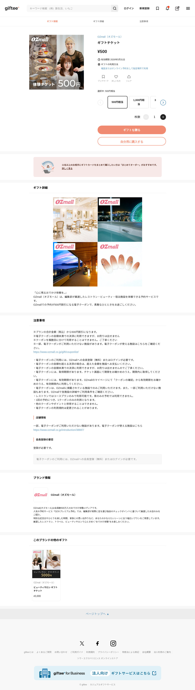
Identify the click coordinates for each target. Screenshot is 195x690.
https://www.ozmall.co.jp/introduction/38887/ (58, 429)
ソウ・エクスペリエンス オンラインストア (97, 658)
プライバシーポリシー (108, 652)
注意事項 (143, 21)
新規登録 (145, 8)
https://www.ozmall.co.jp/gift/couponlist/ (56, 352)
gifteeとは (28, 652)
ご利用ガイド (76, 652)
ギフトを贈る (131, 129)
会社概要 (146, 652)
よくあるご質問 (44, 652)
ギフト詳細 (98, 21)
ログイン (129, 8)
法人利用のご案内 (162, 652)
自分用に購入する (131, 141)
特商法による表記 (130, 652)
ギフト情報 (52, 21)
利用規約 (90, 652)
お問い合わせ (60, 652)
